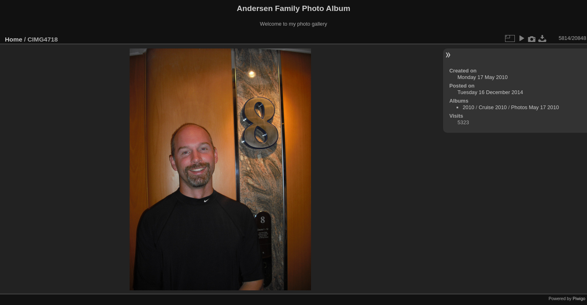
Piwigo (579, 298)
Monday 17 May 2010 (482, 77)
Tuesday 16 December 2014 (490, 92)
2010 (468, 107)
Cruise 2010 (493, 107)
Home (13, 39)
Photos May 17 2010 (535, 107)
